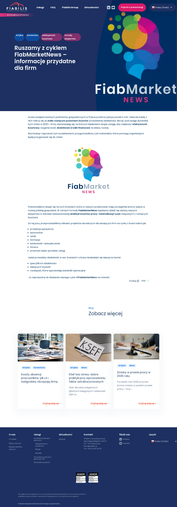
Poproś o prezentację (132, 7)
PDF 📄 (145, 280)
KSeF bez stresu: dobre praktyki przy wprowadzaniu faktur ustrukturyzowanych (87, 378)
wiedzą (123, 210)
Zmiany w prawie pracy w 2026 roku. (134, 374)
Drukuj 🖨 (134, 280)
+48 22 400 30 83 (94, 448)
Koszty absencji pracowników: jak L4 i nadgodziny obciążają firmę (39, 378)
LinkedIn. (105, 277)
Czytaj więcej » (51, 403)
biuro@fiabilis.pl (90, 446)
